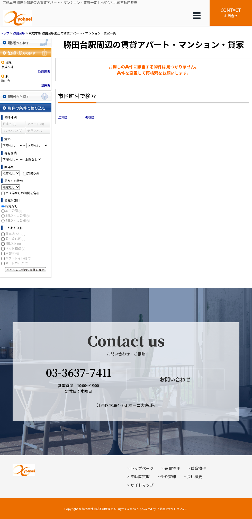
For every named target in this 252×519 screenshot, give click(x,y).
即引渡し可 (15, 238)
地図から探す (25, 96)
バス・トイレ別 (18, 258)
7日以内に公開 (17, 220)
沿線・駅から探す (25, 52)
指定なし (11, 206)
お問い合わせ (175, 379)
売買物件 (172, 468)
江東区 (62, 117)
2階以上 (13, 243)
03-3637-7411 (78, 372)
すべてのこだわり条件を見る (25, 269)
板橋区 (89, 117)
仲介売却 (168, 476)
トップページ (142, 468)
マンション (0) (12, 130)
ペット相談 (15, 248)
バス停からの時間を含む (22, 193)
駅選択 (45, 85)
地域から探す (25, 42)
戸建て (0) (9, 124)
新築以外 (33, 173)
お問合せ (231, 12)
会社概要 (194, 476)
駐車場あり (15, 233)
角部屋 (12, 253)
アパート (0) (35, 124)
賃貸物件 (198, 468)
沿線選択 (44, 71)
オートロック (16, 263)
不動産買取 (140, 476)
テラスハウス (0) (35, 131)
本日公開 (13, 210)
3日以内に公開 (17, 215)
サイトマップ (142, 485)
